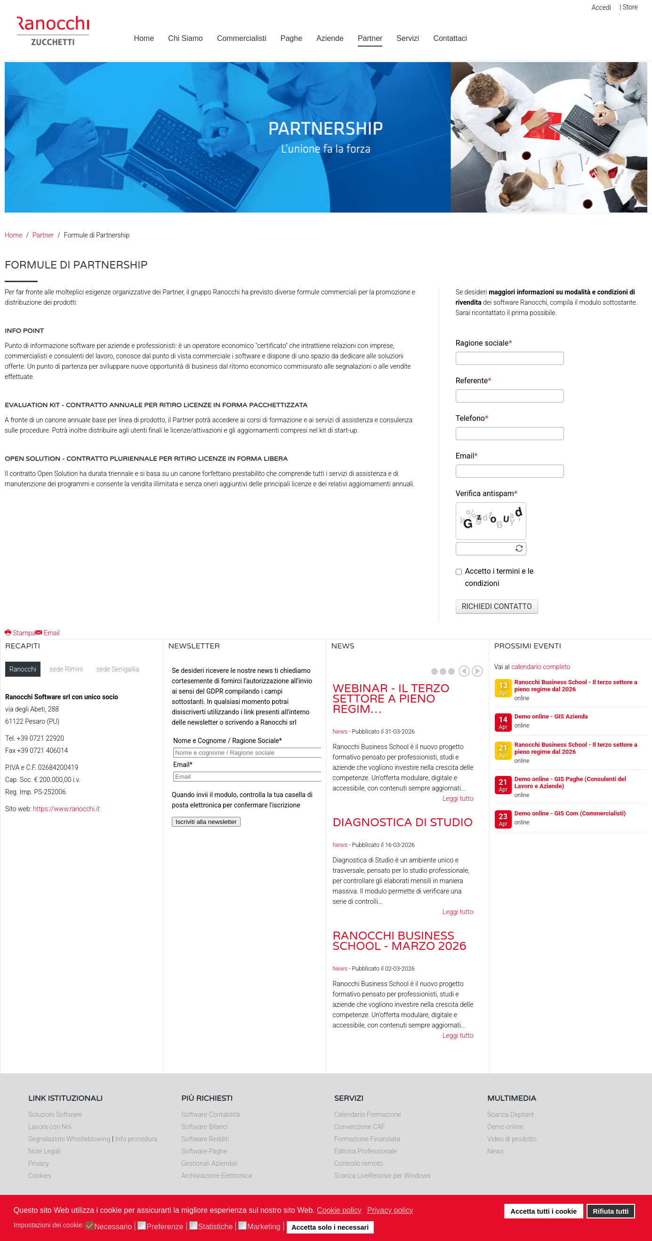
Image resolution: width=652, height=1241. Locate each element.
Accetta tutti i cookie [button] (544, 1211)
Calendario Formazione (367, 1114)
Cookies (39, 1175)
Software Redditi (205, 1139)
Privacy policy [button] (390, 1210)
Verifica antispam (486, 493)
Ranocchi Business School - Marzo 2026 (400, 941)
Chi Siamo (185, 38)
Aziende (330, 38)
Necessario (113, 1227)
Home (144, 38)
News (340, 731)
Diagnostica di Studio (403, 823)
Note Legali (44, 1151)
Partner (370, 38)
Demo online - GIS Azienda (551, 716)
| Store (629, 7)
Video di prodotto (512, 1139)
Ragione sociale (484, 343)
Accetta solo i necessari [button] (330, 1227)
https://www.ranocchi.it (66, 809)
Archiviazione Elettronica (216, 1175)
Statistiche (215, 1227)
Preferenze (164, 1227)
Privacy (38, 1163)
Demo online (505, 1126)
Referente (473, 380)
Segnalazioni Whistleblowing (69, 1139)
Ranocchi (22, 669)
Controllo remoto (358, 1163)
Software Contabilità (210, 1114)
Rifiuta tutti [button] (611, 1211)
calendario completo (540, 667)
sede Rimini (66, 669)
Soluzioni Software (55, 1114)
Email (467, 455)
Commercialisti (241, 38)
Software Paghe (204, 1151)
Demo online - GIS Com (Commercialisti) (570, 813)
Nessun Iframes (244, 756)
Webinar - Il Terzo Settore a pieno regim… (391, 699)
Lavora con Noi (50, 1126)
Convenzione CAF (359, 1126)
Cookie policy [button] (339, 1210)
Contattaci (450, 38)
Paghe (291, 38)
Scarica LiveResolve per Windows (382, 1175)
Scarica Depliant (510, 1114)
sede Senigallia (117, 669)
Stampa (20, 633)
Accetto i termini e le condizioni (495, 577)
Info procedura (136, 1139)
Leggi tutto (458, 798)
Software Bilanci (204, 1126)
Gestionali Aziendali (209, 1163)
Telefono (472, 418)
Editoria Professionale (365, 1151)
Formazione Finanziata (367, 1139)
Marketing (263, 1227)
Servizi (407, 38)
